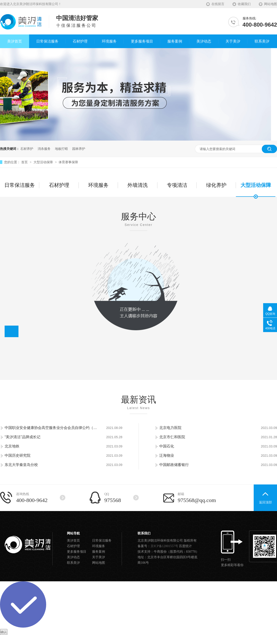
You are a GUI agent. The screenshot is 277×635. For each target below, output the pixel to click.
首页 (25, 162)
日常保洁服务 (19, 185)
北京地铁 (12, 446)
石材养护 (26, 149)
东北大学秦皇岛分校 (21, 465)
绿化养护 (216, 185)
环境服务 (98, 185)
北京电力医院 (170, 428)
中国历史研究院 (17, 455)
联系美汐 (73, 562)
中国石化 (166, 446)
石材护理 (59, 185)
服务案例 (98, 551)
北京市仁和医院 (172, 437)
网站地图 (270, 4)
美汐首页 (73, 540)
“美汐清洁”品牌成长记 (22, 437)
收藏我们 (244, 4)
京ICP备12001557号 (164, 546)
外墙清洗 (137, 185)
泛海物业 (166, 455)
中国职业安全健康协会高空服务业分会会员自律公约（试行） (51, 428)
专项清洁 (177, 185)
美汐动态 (73, 557)
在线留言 (217, 4)
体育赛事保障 (68, 162)
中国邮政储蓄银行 (174, 465)
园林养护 (78, 149)
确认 (3, 632)
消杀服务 (44, 149)
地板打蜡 (61, 149)
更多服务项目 (76, 551)
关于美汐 (98, 557)
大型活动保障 (43, 162)
